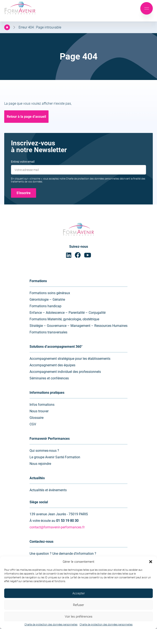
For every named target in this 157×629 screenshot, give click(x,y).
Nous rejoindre (40, 464)
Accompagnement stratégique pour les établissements (70, 359)
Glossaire (36, 418)
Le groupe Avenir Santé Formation (55, 457)
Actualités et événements (48, 490)
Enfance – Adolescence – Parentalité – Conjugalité (68, 313)
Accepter (78, 593)
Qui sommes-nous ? (44, 451)
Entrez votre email (22, 161)
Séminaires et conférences (49, 378)
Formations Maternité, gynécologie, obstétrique (64, 319)
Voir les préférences (78, 616)
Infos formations (42, 405)
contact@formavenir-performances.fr (57, 527)
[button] (151, 562)
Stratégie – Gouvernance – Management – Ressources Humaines (78, 326)
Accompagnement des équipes (52, 365)
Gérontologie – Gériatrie (47, 300)
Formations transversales (48, 332)
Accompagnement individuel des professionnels (65, 372)
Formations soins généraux (50, 293)
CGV (33, 424)
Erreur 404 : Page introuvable (40, 27)
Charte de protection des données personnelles (50, 624)
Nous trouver (39, 411)
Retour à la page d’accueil (26, 117)
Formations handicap (45, 306)
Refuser (78, 605)
